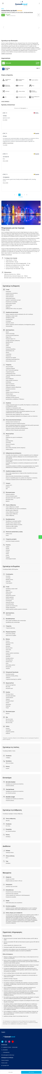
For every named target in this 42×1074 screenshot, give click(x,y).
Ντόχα (2, 8)
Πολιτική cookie (4, 1062)
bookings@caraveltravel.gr (8, 1055)
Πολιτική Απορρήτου (5, 1060)
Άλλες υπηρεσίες (5, 101)
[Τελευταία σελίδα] (27, 195)
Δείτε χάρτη (10, 1072)
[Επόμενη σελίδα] (24, 195)
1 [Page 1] (19, 195)
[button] (3, 27)
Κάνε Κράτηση (31, 1072)
